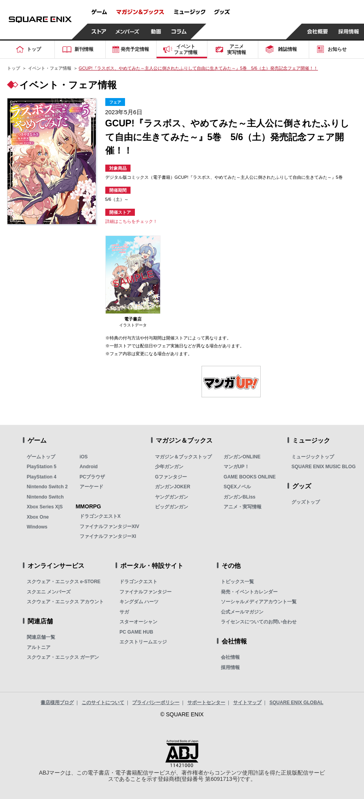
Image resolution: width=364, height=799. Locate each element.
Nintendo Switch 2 (47, 486)
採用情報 (230, 667)
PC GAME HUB (136, 632)
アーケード (91, 486)
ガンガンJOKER (172, 486)
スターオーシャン (138, 622)
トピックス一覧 (237, 581)
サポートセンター (206, 702)
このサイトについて (103, 702)
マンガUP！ (236, 466)
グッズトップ (305, 502)
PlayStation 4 (41, 477)
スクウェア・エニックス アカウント (65, 601)
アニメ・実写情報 (242, 507)
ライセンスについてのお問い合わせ (259, 622)
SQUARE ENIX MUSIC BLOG (323, 466)
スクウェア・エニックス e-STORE (64, 581)
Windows (37, 527)
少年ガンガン (169, 466)
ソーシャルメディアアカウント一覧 (259, 601)
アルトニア (38, 647)
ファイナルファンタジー (145, 592)
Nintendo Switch (45, 497)
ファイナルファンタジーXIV (109, 526)
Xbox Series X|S (45, 507)
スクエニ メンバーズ (49, 592)
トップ (13, 68)
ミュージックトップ (312, 457)
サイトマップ (247, 702)
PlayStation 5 (41, 466)
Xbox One (38, 517)
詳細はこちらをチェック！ (131, 221)
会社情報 (230, 657)
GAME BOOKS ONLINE (250, 477)
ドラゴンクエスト (138, 581)
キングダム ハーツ (139, 601)
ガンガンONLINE (242, 457)
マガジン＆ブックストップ (183, 457)
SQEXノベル (237, 486)
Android (89, 466)
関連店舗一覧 (41, 637)
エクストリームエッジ (143, 642)
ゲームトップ (41, 457)
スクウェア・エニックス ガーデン (63, 657)
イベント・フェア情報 (49, 68)
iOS (84, 457)
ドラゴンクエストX (100, 516)
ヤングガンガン (171, 497)
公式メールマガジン (242, 612)
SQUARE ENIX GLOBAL (296, 702)
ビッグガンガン (171, 507)
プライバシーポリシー (155, 702)
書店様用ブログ (57, 702)
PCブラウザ (92, 477)
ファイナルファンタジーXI (108, 536)
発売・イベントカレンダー (249, 592)
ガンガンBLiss (240, 497)
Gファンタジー (171, 477)
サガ (124, 612)
